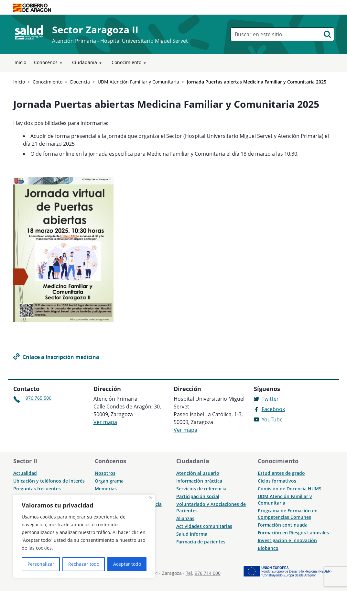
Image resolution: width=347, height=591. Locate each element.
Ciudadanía (88, 62)
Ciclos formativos (277, 481)
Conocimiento (130, 62)
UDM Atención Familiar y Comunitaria (138, 82)
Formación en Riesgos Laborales (293, 533)
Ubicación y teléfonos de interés (49, 481)
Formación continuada (283, 525)
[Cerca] (150, 497)
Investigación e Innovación (287, 540)
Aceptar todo (127, 564)
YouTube (272, 419)
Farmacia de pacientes (200, 542)
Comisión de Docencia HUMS (289, 488)
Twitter (270, 398)
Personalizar (40, 564)
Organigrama (109, 481)
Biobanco (268, 548)
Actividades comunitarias (204, 526)
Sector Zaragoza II (95, 29)
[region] (84, 536)
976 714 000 (208, 573)
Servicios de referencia (201, 488)
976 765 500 (38, 398)
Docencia (80, 82)
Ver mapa (105, 422)
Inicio (20, 62)
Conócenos (49, 62)
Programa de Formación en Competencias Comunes (288, 513)
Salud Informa (191, 534)
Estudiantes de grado (281, 473)
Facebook (273, 409)
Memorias (106, 488)
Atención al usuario (197, 473)
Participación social (197, 496)
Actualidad (25, 473)
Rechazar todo (83, 564)
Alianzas (185, 518)
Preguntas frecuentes (37, 488)
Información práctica (199, 481)
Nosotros (105, 473)
